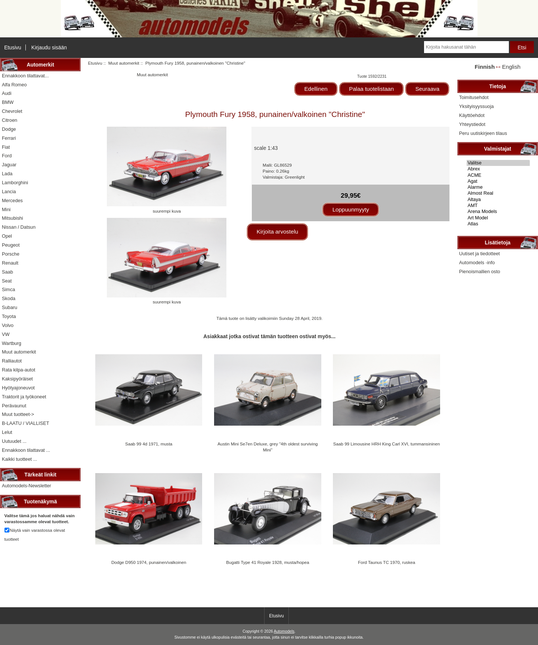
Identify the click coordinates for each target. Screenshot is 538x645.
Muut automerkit (123, 63)
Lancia (9, 191)
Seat (7, 281)
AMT (498, 206)
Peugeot (11, 245)
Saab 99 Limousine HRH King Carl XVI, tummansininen (386, 443)
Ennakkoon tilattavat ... (26, 450)
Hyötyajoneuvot (18, 388)
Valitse (498, 163)
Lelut (7, 432)
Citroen (9, 120)
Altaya (498, 200)
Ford (7, 155)
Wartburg (11, 343)
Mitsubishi (12, 218)
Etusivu (12, 47)
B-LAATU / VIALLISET (25, 423)
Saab (7, 272)
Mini (6, 209)
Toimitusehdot (474, 97)
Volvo (7, 325)
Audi (7, 93)
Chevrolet (12, 111)
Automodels (284, 631)
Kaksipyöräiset (17, 379)
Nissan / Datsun (18, 227)
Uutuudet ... (14, 441)
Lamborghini (15, 182)
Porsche (10, 254)
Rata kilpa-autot (18, 370)
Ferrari (9, 138)
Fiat (6, 147)
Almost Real (498, 193)
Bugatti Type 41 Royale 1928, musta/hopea (267, 562)
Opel (7, 236)
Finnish (485, 67)
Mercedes (12, 200)
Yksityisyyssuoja (476, 106)
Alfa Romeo (14, 84)
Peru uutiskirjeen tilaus (483, 133)
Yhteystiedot (472, 124)
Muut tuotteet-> (18, 414)
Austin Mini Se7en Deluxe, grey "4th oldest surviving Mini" (267, 446)
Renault (10, 263)
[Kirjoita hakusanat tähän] (466, 47)
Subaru (9, 307)
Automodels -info (477, 262)
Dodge (9, 129)
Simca (8, 289)
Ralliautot (12, 361)
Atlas (498, 224)
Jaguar (9, 164)
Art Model (498, 218)
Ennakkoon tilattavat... (25, 75)
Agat (498, 181)
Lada (7, 173)
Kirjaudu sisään (49, 47)
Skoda (8, 298)
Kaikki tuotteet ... (19, 459)
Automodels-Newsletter (26, 485)
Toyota (9, 316)
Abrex (498, 169)
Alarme (498, 187)
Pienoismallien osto (479, 271)
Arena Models (498, 212)
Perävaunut (14, 405)
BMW (7, 102)
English (511, 67)
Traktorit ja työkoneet (24, 396)
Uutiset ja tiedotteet (479, 253)
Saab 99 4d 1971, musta (148, 443)
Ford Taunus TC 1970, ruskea (386, 562)
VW (6, 334)
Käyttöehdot (472, 115)
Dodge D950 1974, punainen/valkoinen (148, 562)
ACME (498, 175)
